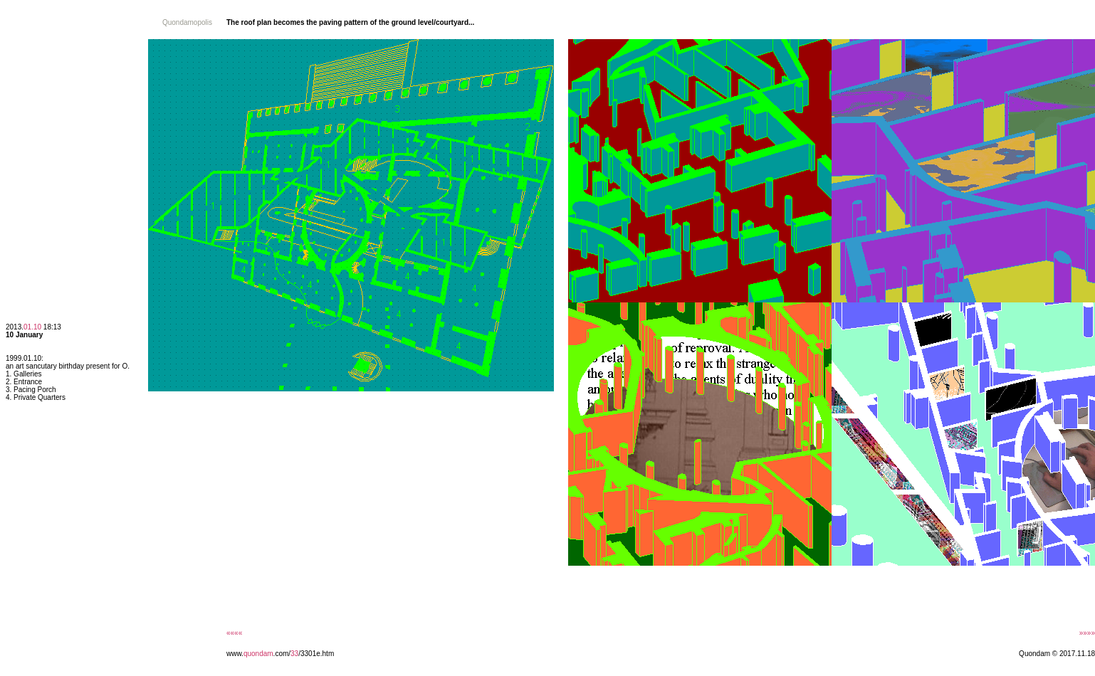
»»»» (1087, 633)
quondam (258, 653)
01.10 (32, 327)
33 (294, 653)
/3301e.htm (316, 653)
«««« (234, 633)
